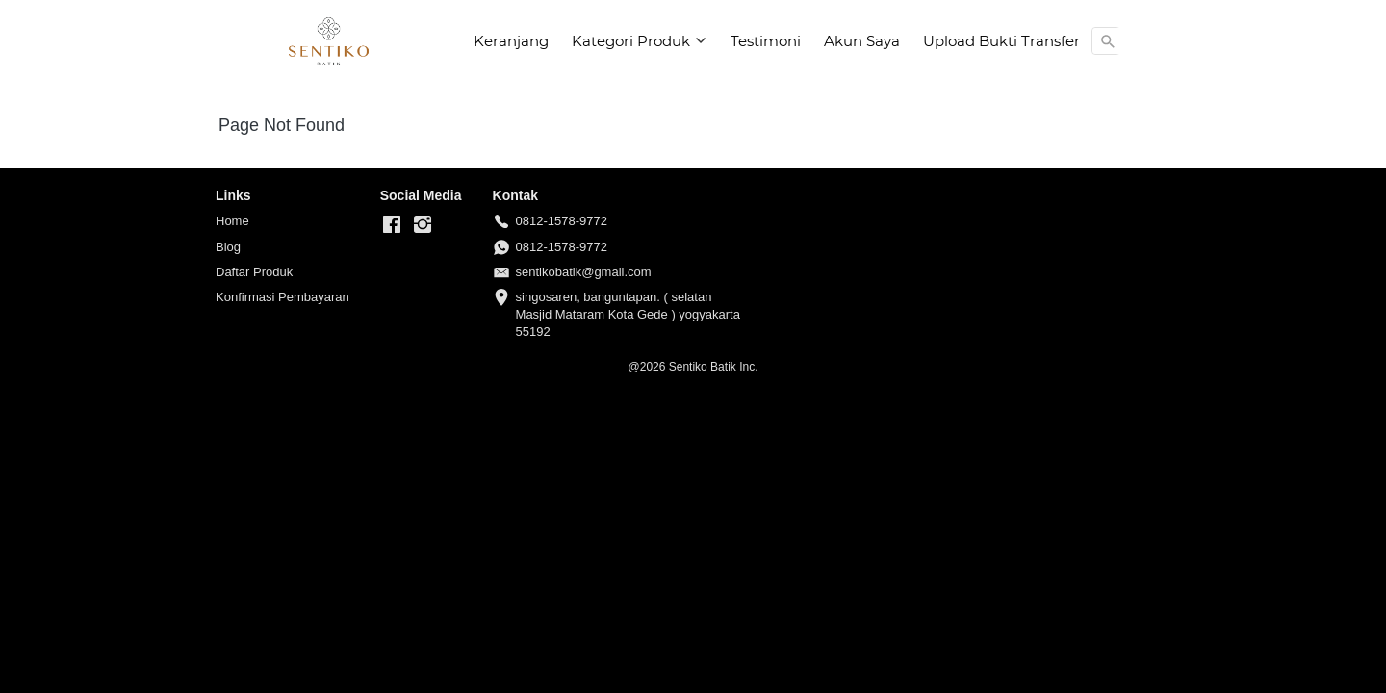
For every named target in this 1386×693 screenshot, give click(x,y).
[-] (391, 225)
